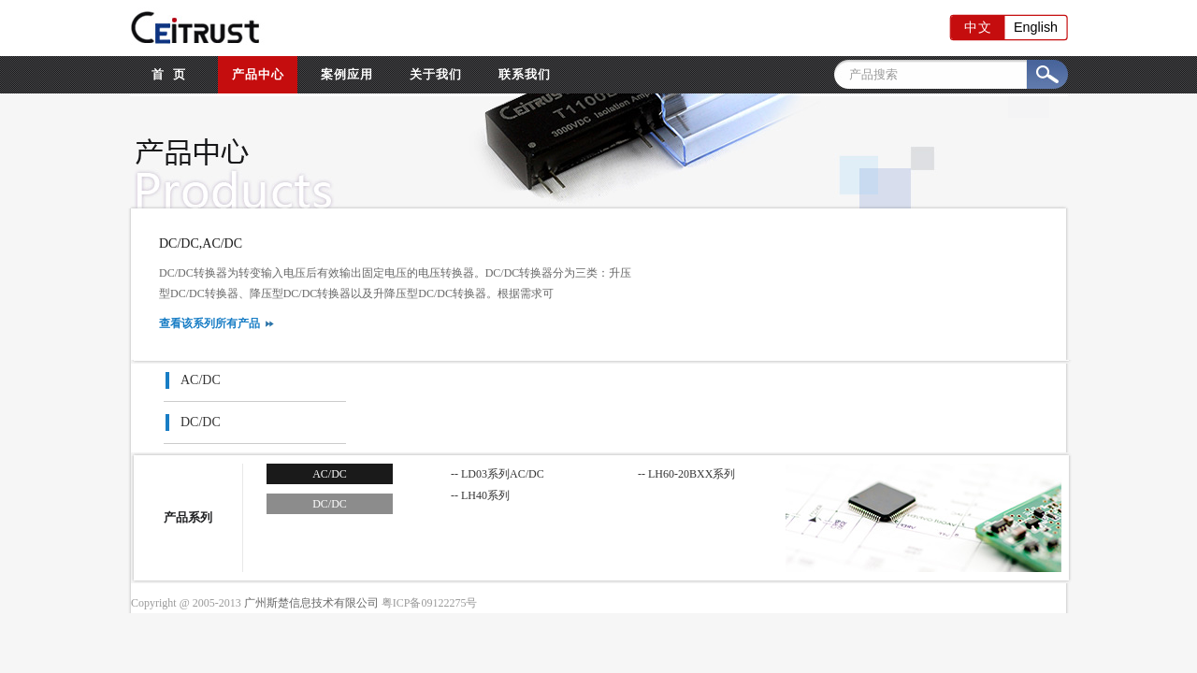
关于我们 (436, 74)
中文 (977, 28)
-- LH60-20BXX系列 (686, 473)
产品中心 (258, 74)
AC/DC (200, 380)
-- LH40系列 (480, 495)
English (1035, 28)
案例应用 (347, 74)
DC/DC (200, 422)
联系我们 (524, 74)
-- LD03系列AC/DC (497, 473)
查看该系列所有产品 (209, 323)
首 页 (168, 74)
